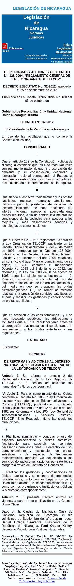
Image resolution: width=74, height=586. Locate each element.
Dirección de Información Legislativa (42, 580)
